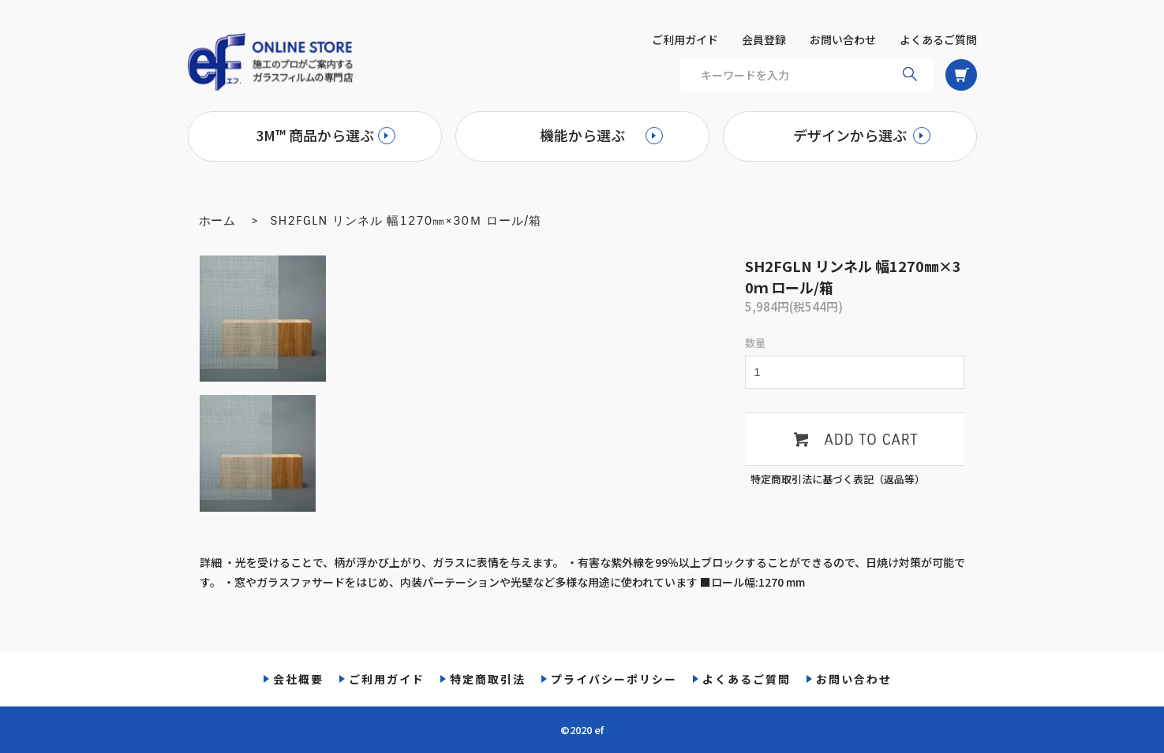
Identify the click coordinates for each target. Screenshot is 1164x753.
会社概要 (298, 679)
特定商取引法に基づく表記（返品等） (837, 479)
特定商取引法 (488, 679)
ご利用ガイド (685, 39)
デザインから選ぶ (850, 135)
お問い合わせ (843, 39)
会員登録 (764, 39)
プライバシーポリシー (614, 679)
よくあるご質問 (938, 39)
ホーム (217, 221)
